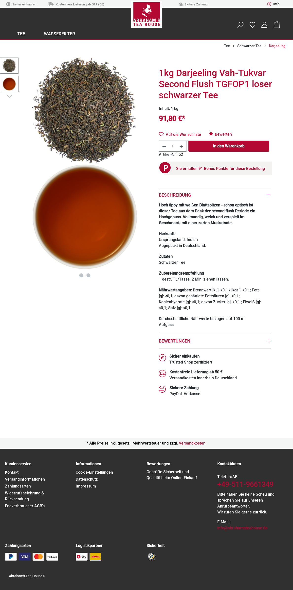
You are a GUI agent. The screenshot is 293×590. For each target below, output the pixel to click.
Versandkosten (192, 443)
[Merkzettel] (252, 25)
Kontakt (11, 472)
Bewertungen (158, 464)
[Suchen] (240, 25)
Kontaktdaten (229, 464)
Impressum (86, 486)
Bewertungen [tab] (174, 341)
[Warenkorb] (276, 25)
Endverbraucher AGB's (25, 506)
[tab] (215, 188)
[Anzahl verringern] (164, 146)
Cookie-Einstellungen (94, 472)
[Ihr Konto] (264, 25)
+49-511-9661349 (245, 484)
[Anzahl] (173, 146)
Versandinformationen (25, 479)
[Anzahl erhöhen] (181, 146)
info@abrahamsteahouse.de (242, 528)
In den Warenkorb (228, 146)
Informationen (88, 464)
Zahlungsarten (18, 486)
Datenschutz (87, 479)
